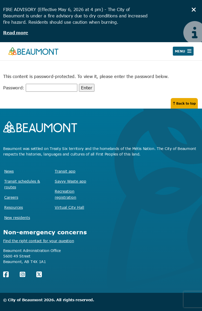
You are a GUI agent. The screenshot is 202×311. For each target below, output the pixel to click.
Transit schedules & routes (22, 184)
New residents (17, 217)
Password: (40, 88)
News (9, 171)
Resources (13, 207)
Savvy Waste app (70, 181)
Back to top (184, 103)
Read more (15, 32)
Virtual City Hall (69, 207)
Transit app (65, 171)
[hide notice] (194, 9)
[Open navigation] (183, 51)
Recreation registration (65, 194)
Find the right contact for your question (38, 241)
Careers (11, 197)
